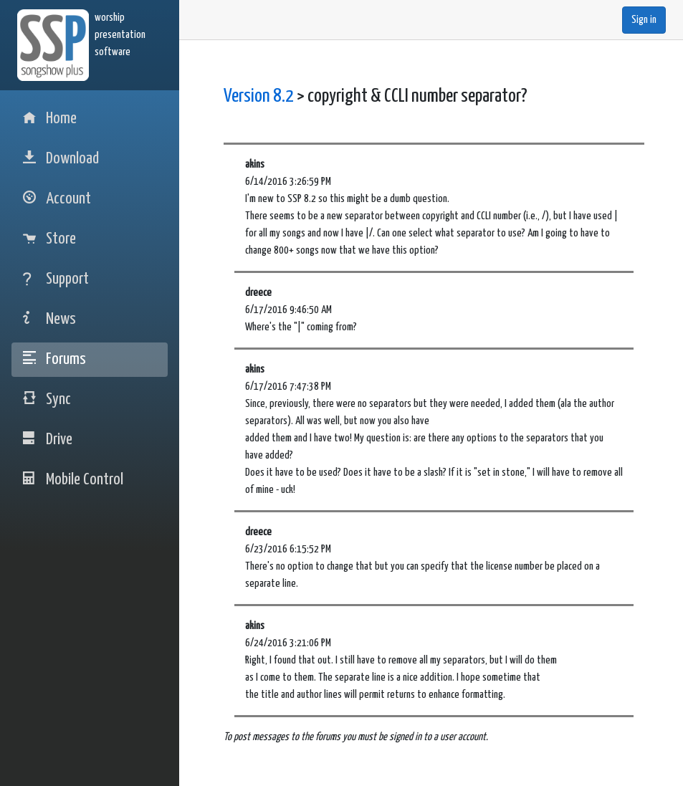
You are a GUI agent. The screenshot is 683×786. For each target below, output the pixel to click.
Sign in (643, 19)
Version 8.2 (259, 96)
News (49, 319)
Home (50, 118)
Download (61, 158)
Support (56, 279)
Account (57, 199)
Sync (47, 399)
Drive (47, 439)
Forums (54, 359)
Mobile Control (73, 479)
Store (49, 239)
